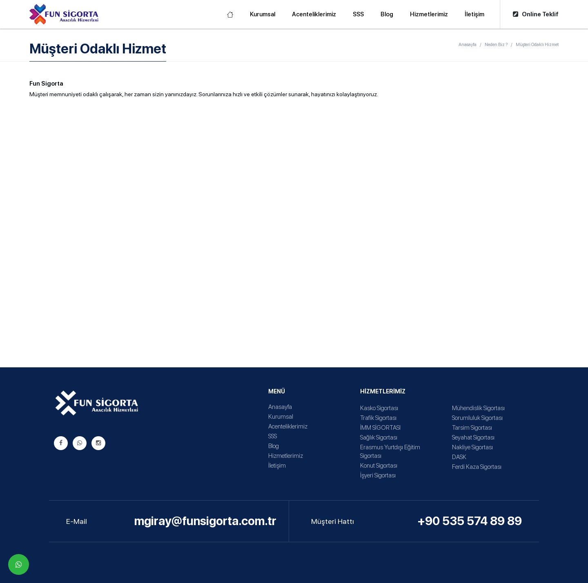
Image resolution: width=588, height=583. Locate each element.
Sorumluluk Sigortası (477, 418)
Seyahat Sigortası (473, 437)
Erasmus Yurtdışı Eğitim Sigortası (390, 451)
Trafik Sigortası (378, 418)
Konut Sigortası (378, 465)
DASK (459, 457)
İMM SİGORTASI (380, 427)
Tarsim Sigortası (472, 427)
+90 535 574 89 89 (469, 521)
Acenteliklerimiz (314, 14)
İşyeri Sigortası (378, 475)
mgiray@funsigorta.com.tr (205, 521)
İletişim (474, 14)
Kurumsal (262, 14)
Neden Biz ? (496, 44)
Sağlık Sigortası (378, 437)
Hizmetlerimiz (429, 14)
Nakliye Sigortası (472, 447)
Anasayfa (468, 44)
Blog (387, 14)
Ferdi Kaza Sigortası (476, 466)
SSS (358, 14)
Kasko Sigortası (379, 408)
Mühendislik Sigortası (478, 408)
